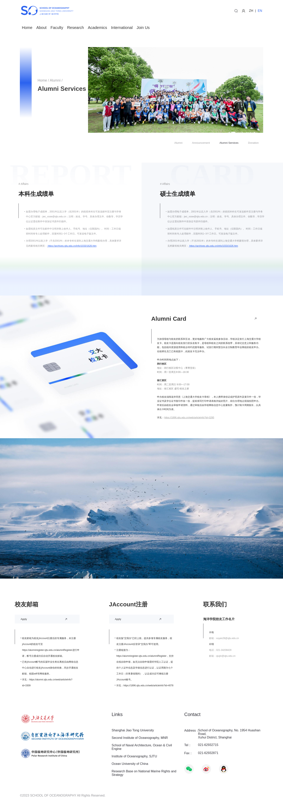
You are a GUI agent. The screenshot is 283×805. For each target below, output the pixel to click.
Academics (97, 28)
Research (75, 28)
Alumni (55, 81)
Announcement (201, 143)
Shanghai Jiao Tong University (133, 730)
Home (27, 28)
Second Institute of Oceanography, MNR (140, 737)
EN (260, 10)
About (41, 28)
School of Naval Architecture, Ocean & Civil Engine (142, 747)
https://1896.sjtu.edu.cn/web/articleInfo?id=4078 (148, 685)
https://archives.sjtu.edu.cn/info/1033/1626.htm (71, 246)
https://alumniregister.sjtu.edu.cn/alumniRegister (47, 650)
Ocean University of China (130, 763)
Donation (253, 143)
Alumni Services (229, 143)
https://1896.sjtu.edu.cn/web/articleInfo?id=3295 (189, 417)
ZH (251, 10)
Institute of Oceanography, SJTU (134, 756)
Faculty (57, 28)
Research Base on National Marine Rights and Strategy (144, 773)
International (122, 28)
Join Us (143, 28)
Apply (24, 619)
